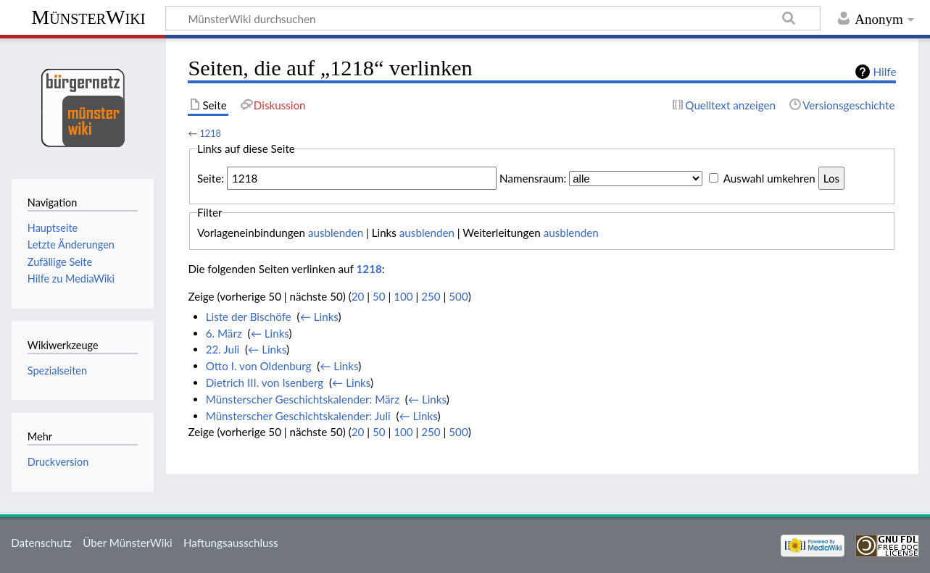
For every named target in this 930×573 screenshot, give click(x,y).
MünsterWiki (88, 17)
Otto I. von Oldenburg (259, 365)
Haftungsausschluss (230, 542)
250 (430, 296)
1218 (210, 133)
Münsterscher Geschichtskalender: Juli (298, 415)
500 (458, 296)
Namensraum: (532, 178)
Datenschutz (41, 542)
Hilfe (885, 71)
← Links (319, 316)
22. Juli (223, 349)
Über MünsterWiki (128, 542)
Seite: (210, 178)
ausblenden (335, 232)
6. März (224, 333)
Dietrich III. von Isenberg (265, 382)
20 (358, 296)
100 (403, 296)
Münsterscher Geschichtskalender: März (302, 399)
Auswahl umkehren (769, 178)
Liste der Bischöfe (248, 316)
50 (379, 296)
